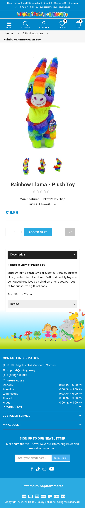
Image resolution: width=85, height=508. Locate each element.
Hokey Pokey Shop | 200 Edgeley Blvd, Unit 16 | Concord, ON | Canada (42, 3)
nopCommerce (51, 486)
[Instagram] (44, 469)
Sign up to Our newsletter (42, 438)
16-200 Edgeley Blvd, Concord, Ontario (31, 365)
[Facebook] (32, 469)
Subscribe (60, 458)
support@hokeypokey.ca (23, 370)
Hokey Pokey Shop (53, 199)
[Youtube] (51, 469)
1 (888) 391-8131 (17, 375)
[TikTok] (38, 469)
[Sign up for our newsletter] (33, 458)
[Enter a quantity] (15, 232)
